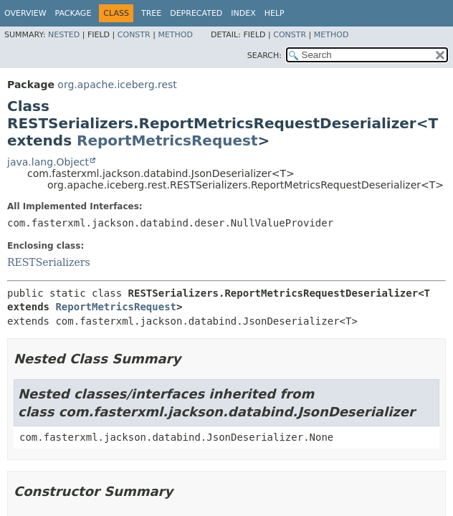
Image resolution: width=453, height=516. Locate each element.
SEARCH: (264, 55)
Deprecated (196, 13)
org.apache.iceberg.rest (116, 84)
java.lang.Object (48, 162)
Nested (64, 34)
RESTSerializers (48, 262)
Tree (151, 13)
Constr (134, 34)
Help (274, 13)
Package (73, 13)
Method (175, 34)
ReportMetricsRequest (167, 140)
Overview (25, 13)
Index (243, 13)
